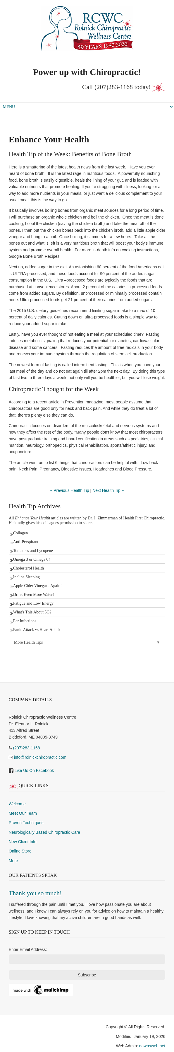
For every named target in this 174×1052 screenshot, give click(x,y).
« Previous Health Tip (69, 490)
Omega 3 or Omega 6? (31, 559)
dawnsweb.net (152, 1046)
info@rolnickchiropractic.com (40, 757)
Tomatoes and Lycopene (33, 550)
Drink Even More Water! (33, 594)
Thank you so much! (35, 893)
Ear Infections (24, 621)
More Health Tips (28, 642)
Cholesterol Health (28, 568)
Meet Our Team (23, 813)
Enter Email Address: (28, 949)
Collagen (20, 533)
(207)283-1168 (113, 87)
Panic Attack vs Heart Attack (37, 630)
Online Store (20, 851)
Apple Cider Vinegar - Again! (37, 586)
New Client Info (23, 841)
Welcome (17, 804)
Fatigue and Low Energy (33, 603)
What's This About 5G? (32, 612)
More (13, 860)
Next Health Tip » (108, 490)
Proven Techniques (26, 822)
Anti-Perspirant (25, 542)
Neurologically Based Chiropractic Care (44, 832)
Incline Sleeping (26, 577)
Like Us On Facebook (34, 770)
